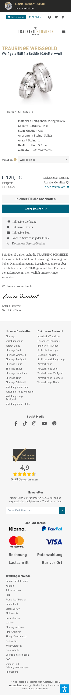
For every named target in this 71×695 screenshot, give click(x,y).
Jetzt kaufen (34, 208)
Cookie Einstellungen (17, 581)
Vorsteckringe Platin (48, 382)
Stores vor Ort (13, 608)
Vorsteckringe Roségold (50, 377)
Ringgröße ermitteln (16, 636)
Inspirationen (13, 617)
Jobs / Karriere (14, 590)
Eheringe (10, 336)
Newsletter (11, 640)
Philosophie (12, 613)
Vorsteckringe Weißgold (49, 373)
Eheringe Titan (13, 377)
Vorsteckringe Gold (47, 368)
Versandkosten (16, 685)
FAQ (8, 594)
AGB (8, 659)
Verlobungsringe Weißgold (20, 391)
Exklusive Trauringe (48, 345)
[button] (64, 688)
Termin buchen (16, 17)
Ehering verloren (15, 627)
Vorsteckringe (13, 345)
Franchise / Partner (16, 599)
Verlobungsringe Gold (17, 387)
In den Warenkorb (56, 187)
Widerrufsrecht (14, 645)
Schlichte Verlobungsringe (51, 359)
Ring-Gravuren (13, 631)
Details (11, 112)
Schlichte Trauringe (47, 350)
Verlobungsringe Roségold (14, 398)
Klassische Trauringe (48, 336)
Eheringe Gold (13, 350)
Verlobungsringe (14, 340)
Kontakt (10, 585)
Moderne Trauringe (47, 354)
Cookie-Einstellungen (17, 654)
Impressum (12, 671)
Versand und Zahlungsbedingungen (17, 665)
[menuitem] (20, 336)
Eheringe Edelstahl (16, 382)
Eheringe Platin (14, 363)
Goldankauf (12, 604)
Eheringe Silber (14, 368)
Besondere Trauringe (48, 340)
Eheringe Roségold (16, 359)
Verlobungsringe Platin (18, 404)
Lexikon (10, 622)
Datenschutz (12, 650)
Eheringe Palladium (16, 373)
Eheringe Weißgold (16, 354)
